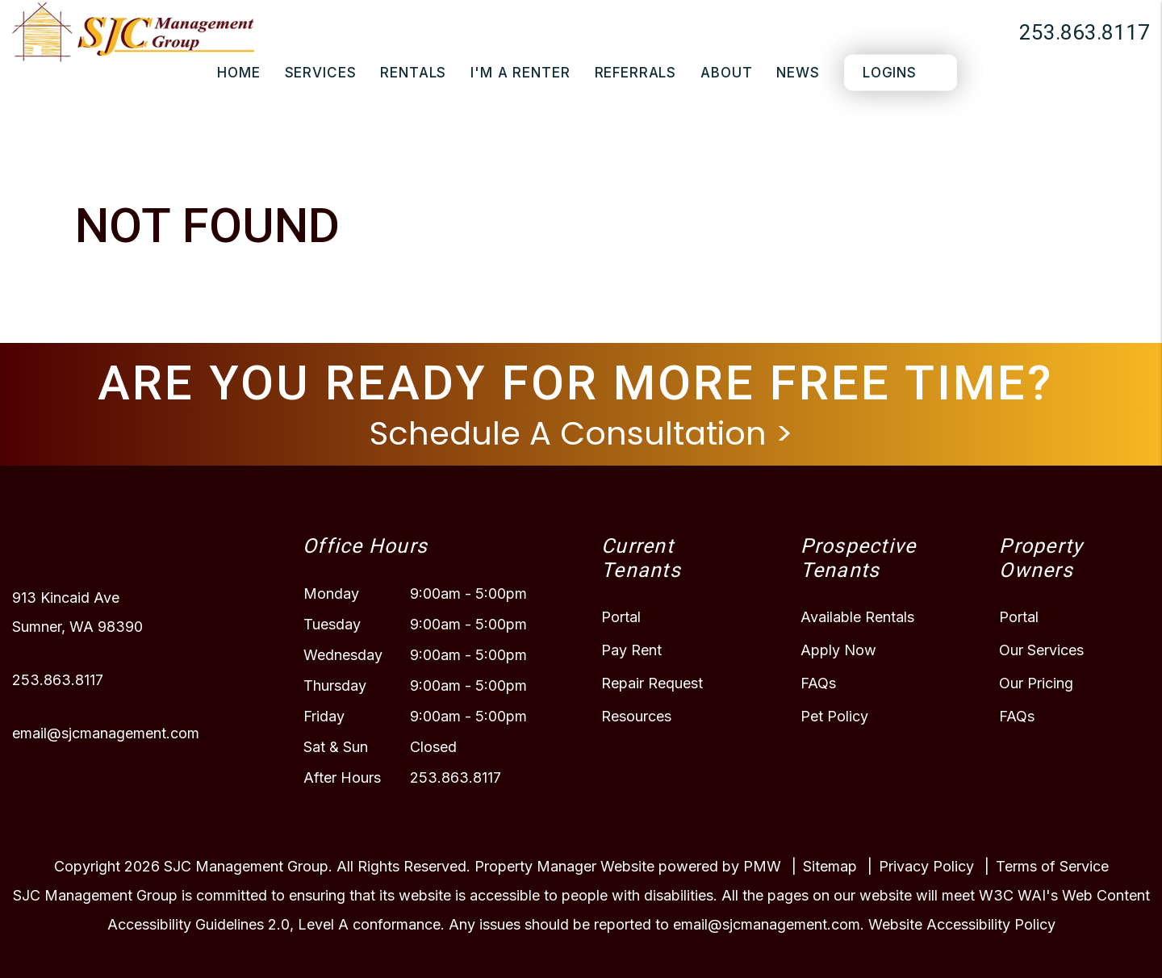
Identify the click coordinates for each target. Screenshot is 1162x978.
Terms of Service (1052, 866)
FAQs (818, 683)
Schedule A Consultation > (581, 433)
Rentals (413, 73)
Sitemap (830, 866)
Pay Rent (631, 650)
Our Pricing (1036, 683)
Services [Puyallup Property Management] (321, 73)
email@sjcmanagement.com (105, 733)
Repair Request (652, 683)
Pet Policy (834, 716)
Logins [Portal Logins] (890, 73)
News (797, 73)
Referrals (636, 73)
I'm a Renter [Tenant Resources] (520, 73)
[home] (133, 31)
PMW (762, 866)
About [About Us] (726, 73)
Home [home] (238, 73)
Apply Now (838, 650)
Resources (636, 716)
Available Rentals (857, 616)
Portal (621, 616)
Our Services (1041, 650)
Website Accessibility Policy (961, 924)
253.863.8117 (1084, 32)
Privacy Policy (926, 866)
